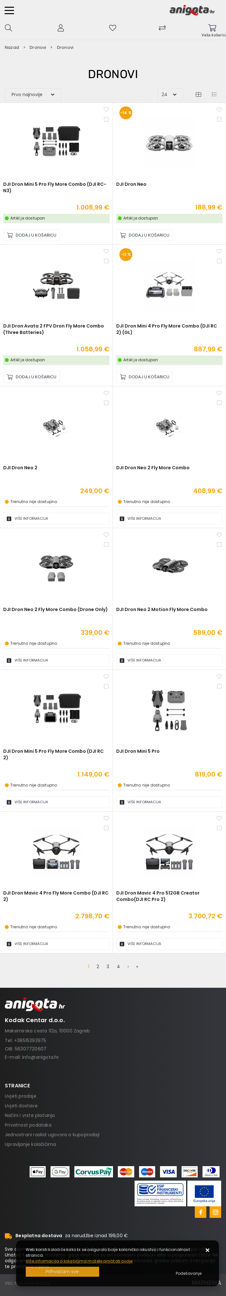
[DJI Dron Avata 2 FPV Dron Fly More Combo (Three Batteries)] (31, 377)
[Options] (188, 1273)
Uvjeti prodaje (20, 1096)
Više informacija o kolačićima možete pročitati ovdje (79, 1261)
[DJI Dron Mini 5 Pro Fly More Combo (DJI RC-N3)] (31, 235)
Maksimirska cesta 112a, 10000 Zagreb (47, 1031)
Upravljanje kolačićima (30, 1144)
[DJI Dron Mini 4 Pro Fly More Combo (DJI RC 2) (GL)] (144, 377)
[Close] (62, 1272)
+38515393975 (30, 1040)
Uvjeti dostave (21, 1105)
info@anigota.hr (40, 1057)
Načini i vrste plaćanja (30, 1115)
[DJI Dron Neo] (144, 235)
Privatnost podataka (28, 1125)
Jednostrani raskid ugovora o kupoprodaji (52, 1134)
